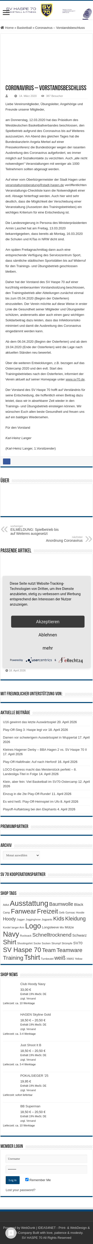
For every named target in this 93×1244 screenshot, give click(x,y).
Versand (31, 998)
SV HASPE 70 (32, 1238)
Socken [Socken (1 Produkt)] (46, 943)
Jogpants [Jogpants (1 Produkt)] (47, 919)
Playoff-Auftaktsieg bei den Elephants (30, 809)
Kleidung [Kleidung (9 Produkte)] (75, 919)
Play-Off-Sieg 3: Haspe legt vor (25, 730)
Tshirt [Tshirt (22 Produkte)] (32, 957)
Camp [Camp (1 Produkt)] (6, 912)
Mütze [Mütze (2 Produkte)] (69, 927)
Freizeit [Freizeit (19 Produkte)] (47, 911)
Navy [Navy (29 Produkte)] (11, 934)
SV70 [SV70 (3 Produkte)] (77, 943)
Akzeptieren (48, 621)
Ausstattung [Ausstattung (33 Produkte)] (29, 903)
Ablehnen (47, 634)
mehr (48, 648)
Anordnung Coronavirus (57, 539)
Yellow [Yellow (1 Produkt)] (78, 958)
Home (7, 28)
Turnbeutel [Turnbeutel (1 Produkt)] (47, 958)
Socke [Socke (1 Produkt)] (37, 943)
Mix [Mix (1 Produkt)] (62, 927)
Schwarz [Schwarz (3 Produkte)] (79, 935)
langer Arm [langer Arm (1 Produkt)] (17, 927)
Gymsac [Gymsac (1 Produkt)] (70, 912)
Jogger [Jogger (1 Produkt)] (21, 919)
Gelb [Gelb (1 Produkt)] (62, 912)
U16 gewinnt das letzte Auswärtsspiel (29, 722)
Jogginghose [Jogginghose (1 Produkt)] (33, 919)
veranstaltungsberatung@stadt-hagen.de (34, 185)
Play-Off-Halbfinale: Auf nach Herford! (30, 762)
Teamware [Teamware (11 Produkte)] (69, 950)
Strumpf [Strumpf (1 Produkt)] (56, 943)
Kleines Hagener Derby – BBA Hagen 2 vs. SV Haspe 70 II (45, 749)
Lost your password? (20, 1190)
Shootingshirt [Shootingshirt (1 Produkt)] (24, 943)
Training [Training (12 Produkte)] (13, 957)
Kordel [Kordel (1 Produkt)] (7, 927)
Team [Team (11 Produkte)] (49, 950)
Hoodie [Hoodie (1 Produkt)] (80, 912)
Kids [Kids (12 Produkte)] (58, 918)
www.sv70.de (75, 379)
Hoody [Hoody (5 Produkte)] (9, 918)
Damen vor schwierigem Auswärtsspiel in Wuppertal (40, 737)
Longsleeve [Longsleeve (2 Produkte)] (50, 927)
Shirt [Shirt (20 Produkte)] (9, 942)
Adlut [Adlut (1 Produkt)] (6, 904)
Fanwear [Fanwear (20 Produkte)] (23, 911)
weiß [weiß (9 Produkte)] (59, 958)
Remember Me (38, 1180)
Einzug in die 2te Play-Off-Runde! (27, 794)
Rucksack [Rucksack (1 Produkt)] (25, 935)
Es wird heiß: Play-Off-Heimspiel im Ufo (31, 801)
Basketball (24, 28)
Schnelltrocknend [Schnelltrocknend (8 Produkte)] (51, 935)
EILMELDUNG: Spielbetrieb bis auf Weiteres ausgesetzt (35, 530)
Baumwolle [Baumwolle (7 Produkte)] (61, 904)
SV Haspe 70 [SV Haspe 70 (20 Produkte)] (22, 950)
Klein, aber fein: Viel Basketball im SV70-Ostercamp (40, 782)
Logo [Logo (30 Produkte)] (33, 926)
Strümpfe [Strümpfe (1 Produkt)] (67, 943)
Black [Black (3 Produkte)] (78, 904)
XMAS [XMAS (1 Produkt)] (70, 958)
